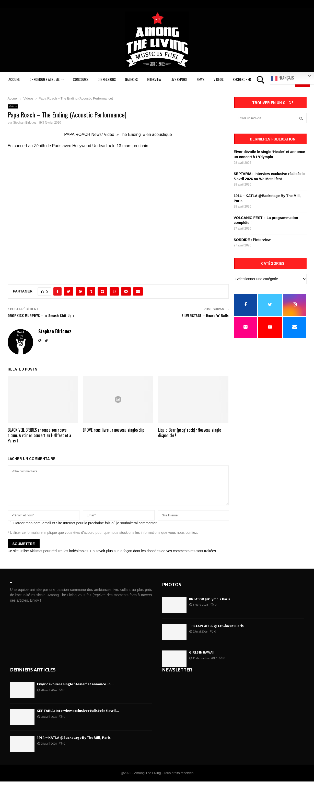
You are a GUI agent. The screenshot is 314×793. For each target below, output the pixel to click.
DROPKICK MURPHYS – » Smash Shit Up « (42, 315)
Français (282, 78)
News (200, 79)
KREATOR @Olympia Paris (209, 599)
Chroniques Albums (44, 79)
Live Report (179, 79)
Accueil (14, 79)
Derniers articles (33, 670)
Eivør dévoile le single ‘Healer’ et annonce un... (75, 684)
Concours (80, 79)
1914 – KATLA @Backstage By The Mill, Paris (74, 737)
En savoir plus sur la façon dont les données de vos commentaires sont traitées (153, 551)
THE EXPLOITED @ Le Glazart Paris (216, 626)
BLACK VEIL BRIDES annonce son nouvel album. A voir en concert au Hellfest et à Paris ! (39, 435)
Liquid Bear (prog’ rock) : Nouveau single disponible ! (189, 432)
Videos (219, 79)
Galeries (131, 79)
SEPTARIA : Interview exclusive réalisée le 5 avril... (78, 711)
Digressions (107, 79)
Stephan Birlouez (24, 122)
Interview (154, 79)
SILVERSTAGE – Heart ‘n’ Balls (205, 315)
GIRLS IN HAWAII (201, 652)
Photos (171, 585)
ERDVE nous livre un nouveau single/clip (113, 430)
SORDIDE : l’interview (252, 240)
